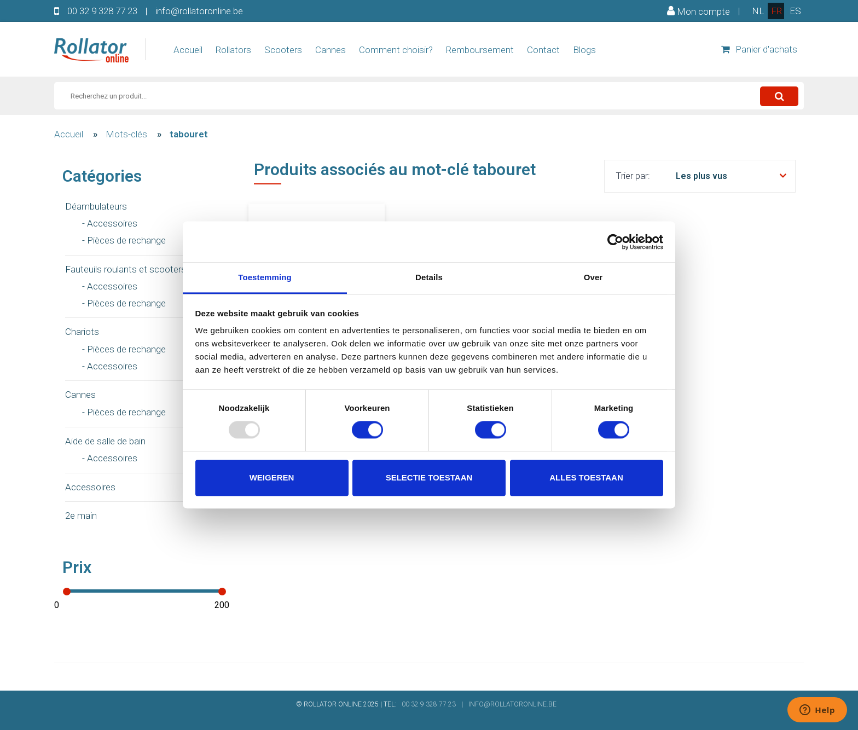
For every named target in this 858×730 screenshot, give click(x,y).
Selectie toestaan (429, 477)
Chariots (82, 331)
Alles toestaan (586, 477)
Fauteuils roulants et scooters (125, 269)
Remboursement (480, 49)
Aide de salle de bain (105, 441)
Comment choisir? (396, 49)
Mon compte (698, 10)
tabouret (189, 134)
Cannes (330, 49)
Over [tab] (593, 277)
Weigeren (272, 477)
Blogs (584, 49)
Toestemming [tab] (265, 277)
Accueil (187, 49)
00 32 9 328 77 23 (102, 11)
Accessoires (90, 487)
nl (758, 10)
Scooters (283, 49)
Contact (543, 49)
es (795, 10)
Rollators (233, 49)
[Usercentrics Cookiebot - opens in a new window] (615, 242)
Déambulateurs (96, 206)
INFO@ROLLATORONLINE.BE (512, 704)
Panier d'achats (759, 49)
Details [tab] (429, 277)
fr (776, 10)
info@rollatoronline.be (199, 11)
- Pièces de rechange (124, 240)
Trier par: (633, 175)
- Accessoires (109, 223)
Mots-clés (126, 134)
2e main (81, 515)
